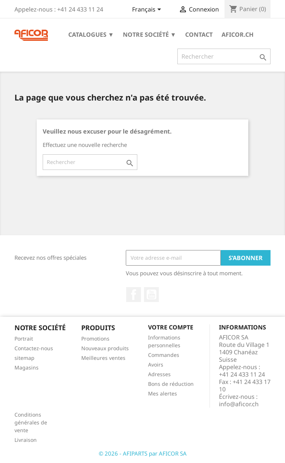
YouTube (151, 294)
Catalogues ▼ (91, 34)
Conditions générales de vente (30, 422)
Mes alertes (162, 393)
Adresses (159, 374)
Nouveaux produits (105, 348)
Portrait (23, 338)
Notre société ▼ (149, 34)
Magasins (26, 367)
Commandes (163, 354)
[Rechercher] (224, 56)
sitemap (24, 357)
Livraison (25, 439)
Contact (199, 34)
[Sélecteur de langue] (148, 10)
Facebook (133, 294)
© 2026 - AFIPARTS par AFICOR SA (143, 453)
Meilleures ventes (103, 357)
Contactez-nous (33, 348)
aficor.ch (237, 34)
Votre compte (170, 327)
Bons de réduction (171, 383)
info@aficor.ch (239, 404)
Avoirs (155, 364)
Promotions (95, 338)
